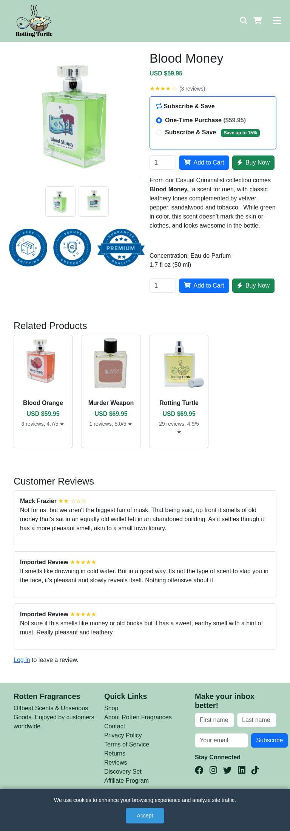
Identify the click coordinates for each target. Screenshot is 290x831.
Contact (114, 726)
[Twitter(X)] (227, 770)
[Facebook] (199, 770)
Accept (145, 816)
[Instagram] (213, 770)
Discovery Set (123, 771)
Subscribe (269, 740)
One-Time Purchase (205, 120)
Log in (22, 660)
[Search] (243, 20)
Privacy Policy (123, 735)
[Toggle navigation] (276, 20)
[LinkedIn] (241, 770)
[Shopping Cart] (257, 20)
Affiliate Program (126, 780)
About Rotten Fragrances (138, 717)
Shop (111, 708)
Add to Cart (204, 162)
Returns (114, 753)
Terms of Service (126, 744)
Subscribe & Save (212, 133)
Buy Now (253, 162)
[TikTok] (255, 770)
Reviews (115, 762)
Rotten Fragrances (47, 696)
